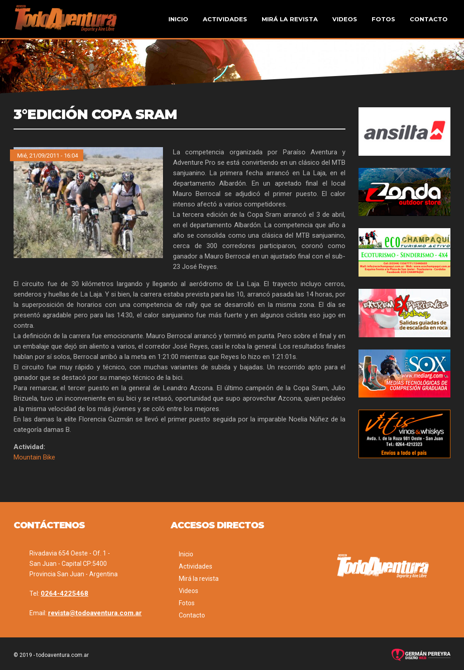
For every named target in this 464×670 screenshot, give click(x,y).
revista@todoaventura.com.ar (95, 613)
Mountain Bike (34, 457)
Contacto (429, 19)
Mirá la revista (290, 19)
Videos (344, 19)
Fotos (383, 19)
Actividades (225, 19)
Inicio (178, 19)
